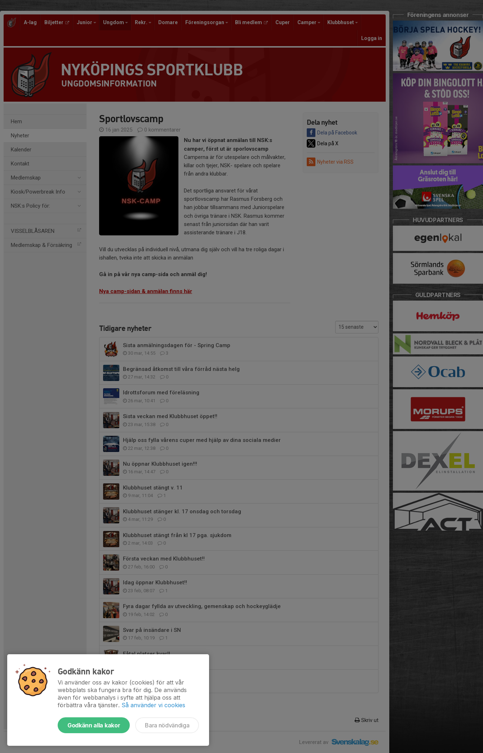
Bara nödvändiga (167, 725)
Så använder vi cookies (153, 705)
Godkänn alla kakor (93, 725)
